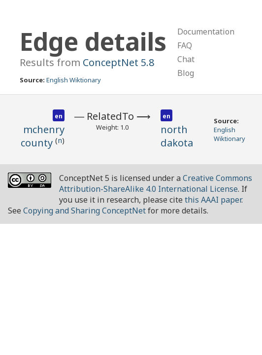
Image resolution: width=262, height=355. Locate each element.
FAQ (184, 45)
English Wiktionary (73, 79)
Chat (186, 59)
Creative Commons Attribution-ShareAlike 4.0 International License (155, 183)
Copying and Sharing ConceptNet (84, 210)
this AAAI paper (213, 199)
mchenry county (43, 136)
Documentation (205, 31)
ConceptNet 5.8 (118, 62)
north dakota (177, 136)
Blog (185, 73)
